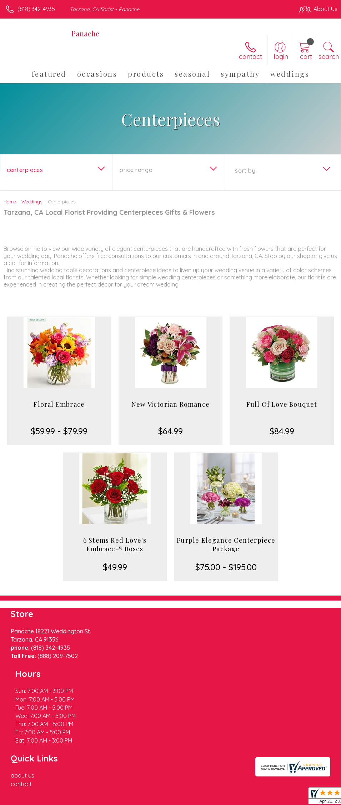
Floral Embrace (59, 404)
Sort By (245, 170)
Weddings (31, 201)
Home (10, 201)
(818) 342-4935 (36, 8)
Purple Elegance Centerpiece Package (226, 544)
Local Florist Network (267, 797)
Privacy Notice (216, 797)
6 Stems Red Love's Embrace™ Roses (115, 544)
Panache (85, 33)
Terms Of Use (174, 797)
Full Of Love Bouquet (281, 404)
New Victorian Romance (170, 404)
